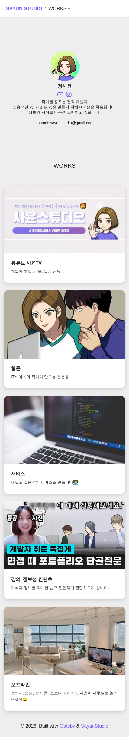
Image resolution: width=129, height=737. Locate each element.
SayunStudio (94, 726)
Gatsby (67, 726)
